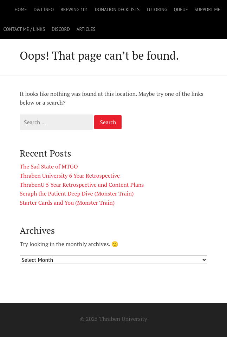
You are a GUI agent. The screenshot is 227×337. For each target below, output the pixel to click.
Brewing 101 (74, 10)
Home (21, 10)
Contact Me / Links (24, 29)
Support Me (207, 10)
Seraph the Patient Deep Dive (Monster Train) (77, 193)
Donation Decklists (117, 10)
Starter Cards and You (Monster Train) (67, 202)
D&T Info (44, 10)
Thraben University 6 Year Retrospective (70, 175)
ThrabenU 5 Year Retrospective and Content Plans (82, 185)
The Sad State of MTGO (49, 166)
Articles (86, 29)
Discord (61, 29)
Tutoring (156, 10)
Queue (181, 10)
